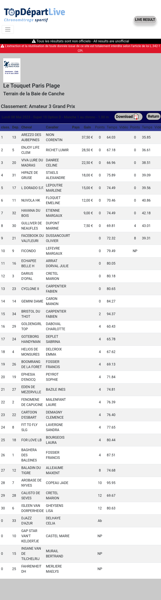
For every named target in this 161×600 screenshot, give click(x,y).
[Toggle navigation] (8, 29)
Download (127, 117)
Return (153, 116)
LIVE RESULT (145, 20)
